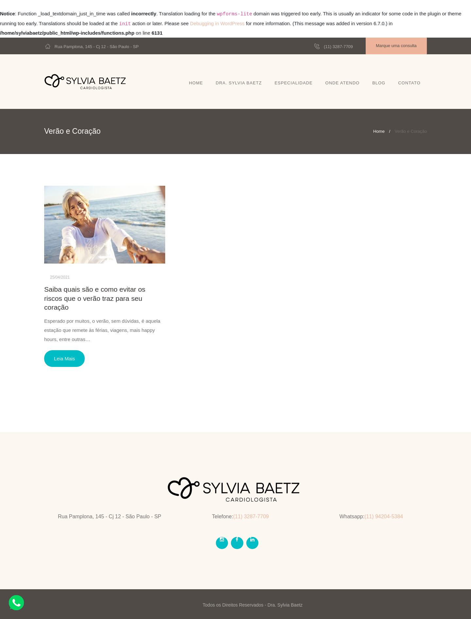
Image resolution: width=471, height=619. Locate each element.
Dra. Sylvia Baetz (239, 82)
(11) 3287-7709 (338, 46)
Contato (409, 82)
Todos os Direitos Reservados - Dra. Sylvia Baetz (253, 605)
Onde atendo (342, 82)
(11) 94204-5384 (383, 516)
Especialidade (293, 82)
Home (196, 82)
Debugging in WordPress (217, 23)
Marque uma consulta (396, 45)
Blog (378, 82)
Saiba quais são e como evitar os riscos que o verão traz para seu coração (94, 298)
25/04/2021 (60, 277)
